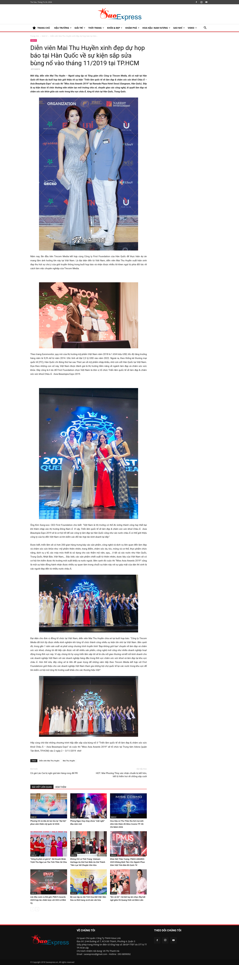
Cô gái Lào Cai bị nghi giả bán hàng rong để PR (54, 773)
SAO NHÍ (179, 27)
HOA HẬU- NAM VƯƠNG (156, 27)
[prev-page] (32, 909)
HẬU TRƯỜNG (62, 27)
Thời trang (96, 27)
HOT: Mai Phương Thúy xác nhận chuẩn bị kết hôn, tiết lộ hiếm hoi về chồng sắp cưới (121, 775)
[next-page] (37, 909)
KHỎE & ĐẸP (114, 27)
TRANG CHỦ (41, 27)
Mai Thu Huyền (69, 760)
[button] (205, 28)
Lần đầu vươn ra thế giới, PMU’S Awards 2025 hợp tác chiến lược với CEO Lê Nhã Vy (48, 900)
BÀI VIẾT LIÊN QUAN (42, 787)
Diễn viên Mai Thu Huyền (49, 760)
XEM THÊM (60, 787)
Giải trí (80, 27)
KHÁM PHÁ (132, 27)
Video (192, 27)
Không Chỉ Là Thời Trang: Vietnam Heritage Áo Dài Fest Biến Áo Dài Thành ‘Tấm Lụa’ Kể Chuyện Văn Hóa (87, 862)
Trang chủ (34, 36)
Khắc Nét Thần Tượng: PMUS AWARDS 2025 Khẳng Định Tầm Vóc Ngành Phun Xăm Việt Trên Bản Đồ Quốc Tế (127, 862)
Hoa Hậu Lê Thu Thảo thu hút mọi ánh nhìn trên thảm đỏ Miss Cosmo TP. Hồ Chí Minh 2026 (126, 824)
